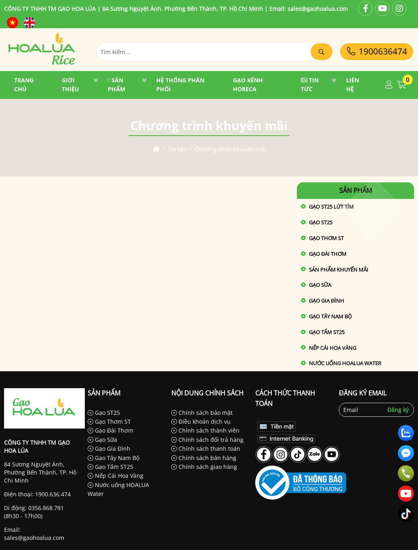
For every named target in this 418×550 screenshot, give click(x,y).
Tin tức (310, 84)
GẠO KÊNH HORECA (248, 84)
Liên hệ (352, 84)
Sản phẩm (116, 84)
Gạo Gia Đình (326, 300)
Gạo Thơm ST (326, 238)
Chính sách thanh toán (205, 448)
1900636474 (376, 51)
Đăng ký (398, 410)
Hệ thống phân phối (180, 84)
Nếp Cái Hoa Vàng (332, 347)
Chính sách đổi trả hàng (207, 439)
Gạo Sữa (320, 285)
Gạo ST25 (104, 412)
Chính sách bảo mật (202, 412)
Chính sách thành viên (205, 430)
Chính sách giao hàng (204, 467)
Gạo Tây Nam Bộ (330, 316)
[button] (389, 85)
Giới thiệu (70, 84)
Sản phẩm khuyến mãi (338, 269)
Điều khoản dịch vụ (201, 421)
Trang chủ (24, 84)
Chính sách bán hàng (203, 458)
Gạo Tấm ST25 (326, 332)
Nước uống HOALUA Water (345, 363)
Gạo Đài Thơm (328, 253)
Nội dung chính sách (207, 393)
